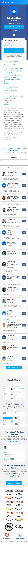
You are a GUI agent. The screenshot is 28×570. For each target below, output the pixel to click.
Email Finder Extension (14, 441)
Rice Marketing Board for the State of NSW (12, 79)
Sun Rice (17, 23)
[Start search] (26, 160)
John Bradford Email (14, 19)
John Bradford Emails (11, 40)
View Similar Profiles (14, 367)
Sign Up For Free (14, 483)
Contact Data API (14, 476)
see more (6, 83)
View (24, 174)
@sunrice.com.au (8, 45)
